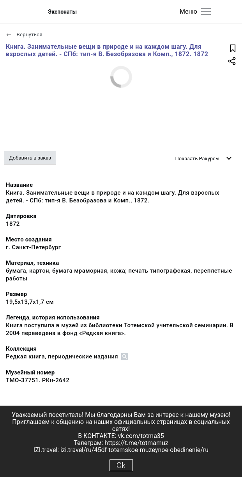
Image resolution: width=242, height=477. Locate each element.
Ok (121, 465)
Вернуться (24, 34)
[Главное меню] (206, 11)
